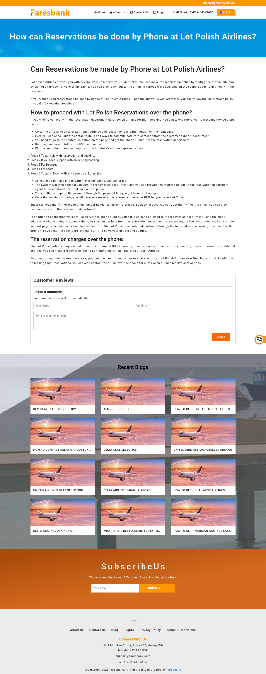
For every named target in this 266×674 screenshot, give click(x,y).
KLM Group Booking (119, 409)
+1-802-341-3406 (133, 662)
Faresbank (174, 669)
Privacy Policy (150, 630)
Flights (129, 630)
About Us (117, 12)
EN (225, 12)
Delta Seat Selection (120, 449)
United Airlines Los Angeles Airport (203, 449)
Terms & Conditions (181, 630)
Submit (220, 337)
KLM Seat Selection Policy (54, 409)
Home (99, 12)
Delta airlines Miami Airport (126, 490)
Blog (158, 12)
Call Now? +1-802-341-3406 (193, 12)
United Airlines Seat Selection (58, 490)
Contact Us (139, 12)
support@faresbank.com (219, 3)
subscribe (159, 588)
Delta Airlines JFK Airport (54, 530)
